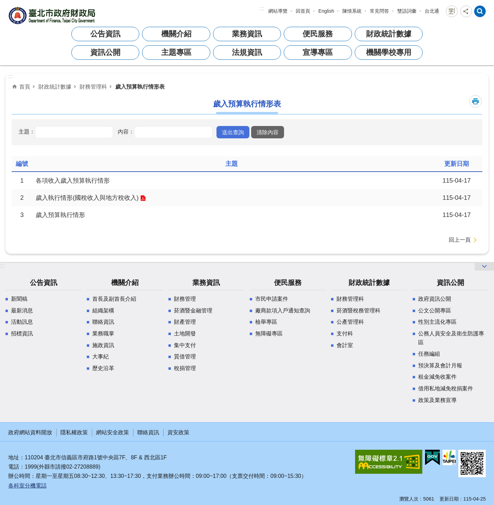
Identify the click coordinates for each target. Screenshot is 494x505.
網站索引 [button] (480, 11)
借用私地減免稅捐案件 (445, 388)
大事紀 (100, 356)
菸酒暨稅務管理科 (358, 310)
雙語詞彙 (406, 11)
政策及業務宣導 (437, 400)
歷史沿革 (103, 368)
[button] (232, 132)
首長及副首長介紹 (114, 299)
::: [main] (10, 76)
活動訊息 (22, 322)
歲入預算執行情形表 (140, 86)
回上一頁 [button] (460, 240)
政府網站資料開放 (30, 432)
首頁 (24, 86)
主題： (27, 131)
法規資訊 (247, 52)
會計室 (345, 345)
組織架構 (103, 310)
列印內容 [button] (475, 101)
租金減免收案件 (437, 377)
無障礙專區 (269, 333)
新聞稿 (19, 299)
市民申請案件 (271, 299)
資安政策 (178, 432)
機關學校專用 (388, 52)
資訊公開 (105, 52)
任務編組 (429, 354)
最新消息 (22, 310)
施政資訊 (103, 345)
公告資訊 (105, 34)
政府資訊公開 (434, 299)
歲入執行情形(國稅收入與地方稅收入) (87, 197)
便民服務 (318, 34)
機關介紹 (176, 34)
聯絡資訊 (103, 322)
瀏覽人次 (409, 499)
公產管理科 (350, 322)
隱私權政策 (74, 432)
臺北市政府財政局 (52, 15)
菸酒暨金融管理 (193, 310)
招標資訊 (22, 333)
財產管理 (185, 322)
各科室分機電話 (27, 486)
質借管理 (185, 356)
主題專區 (176, 52)
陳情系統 (352, 11)
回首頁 (303, 11)
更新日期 (449, 499)
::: (262, 8)
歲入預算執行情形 (60, 214)
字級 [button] (452, 11)
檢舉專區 (266, 322)
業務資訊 (247, 34)
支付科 (345, 333)
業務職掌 (103, 333)
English (326, 11)
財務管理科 (93, 86)
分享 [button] (466, 11)
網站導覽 (277, 11)
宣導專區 (318, 52)
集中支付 (185, 345)
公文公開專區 (434, 310)
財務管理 (185, 299)
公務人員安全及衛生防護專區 (451, 338)
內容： (126, 131)
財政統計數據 (388, 34)
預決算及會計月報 (440, 365)
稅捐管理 (185, 368)
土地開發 (185, 333)
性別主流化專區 (437, 322)
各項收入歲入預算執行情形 (73, 180)
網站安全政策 (112, 432)
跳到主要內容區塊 (3, 3)
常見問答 (379, 11)
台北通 (432, 11)
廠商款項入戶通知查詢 (282, 310)
